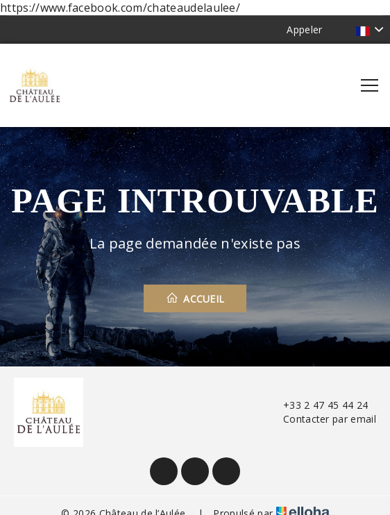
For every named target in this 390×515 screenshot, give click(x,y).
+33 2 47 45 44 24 (317, 405)
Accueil (195, 298)
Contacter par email (321, 418)
